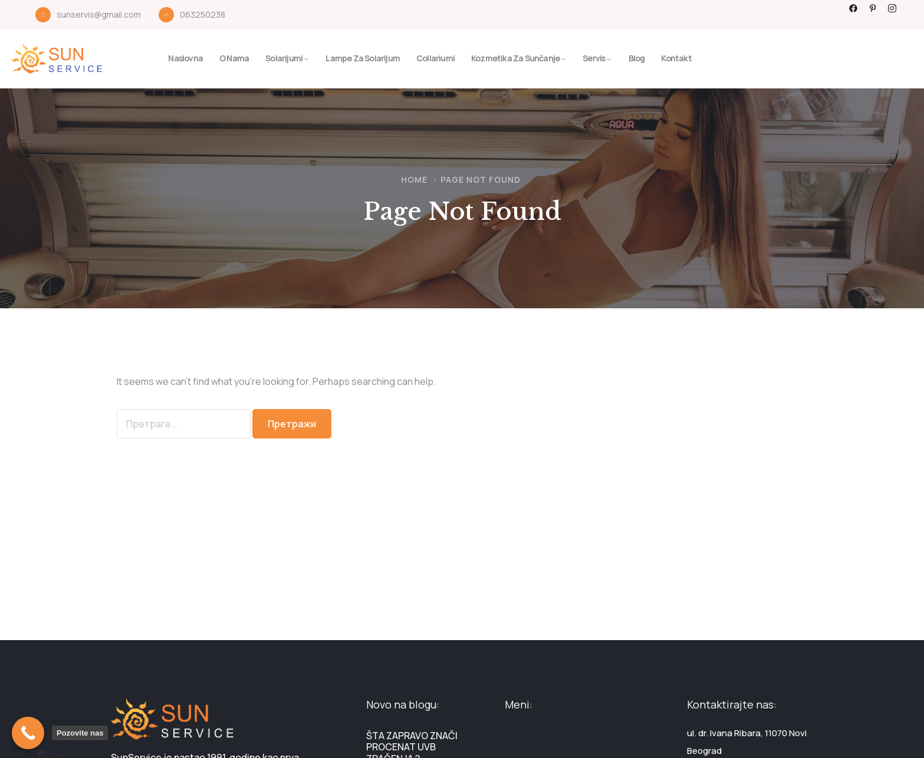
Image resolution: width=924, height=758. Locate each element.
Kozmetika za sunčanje (515, 58)
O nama (234, 58)
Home (414, 179)
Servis (594, 58)
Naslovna (185, 58)
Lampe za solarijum (362, 58)
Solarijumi (283, 58)
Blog (637, 58)
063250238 (202, 14)
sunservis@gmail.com (99, 14)
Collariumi (435, 58)
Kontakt (676, 58)
